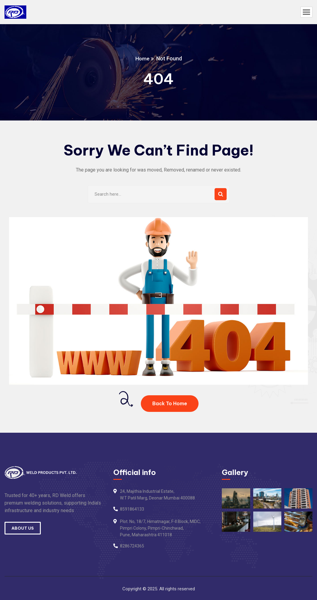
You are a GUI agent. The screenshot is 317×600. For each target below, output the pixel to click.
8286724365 (132, 546)
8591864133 (132, 509)
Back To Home (169, 403)
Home (142, 58)
